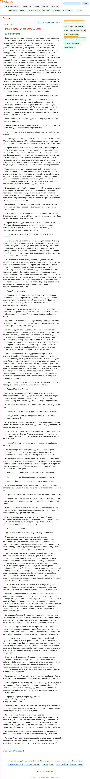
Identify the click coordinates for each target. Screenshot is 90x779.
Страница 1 (7, 751)
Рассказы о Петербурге (32, 764)
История (55, 6)
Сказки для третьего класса (74, 30)
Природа (45, 6)
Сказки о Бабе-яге (71, 35)
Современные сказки (72, 43)
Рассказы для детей (12, 6)
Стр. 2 (12, 25)
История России (77, 761)
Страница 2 (19, 751)
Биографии (13, 10)
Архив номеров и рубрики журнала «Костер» (23, 761)
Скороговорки (68, 10)
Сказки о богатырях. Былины (75, 39)
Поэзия (36, 6)
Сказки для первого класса (74, 22)
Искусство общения (62, 764)
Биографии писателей (15, 764)
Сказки (79, 10)
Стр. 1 (5, 25)
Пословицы (56, 10)
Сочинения (27, 6)
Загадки (46, 10)
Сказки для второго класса (74, 26)
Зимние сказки (69, 47)
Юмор (22, 10)
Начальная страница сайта (45, 771)
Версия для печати (49, 23)
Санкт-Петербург (34, 10)
